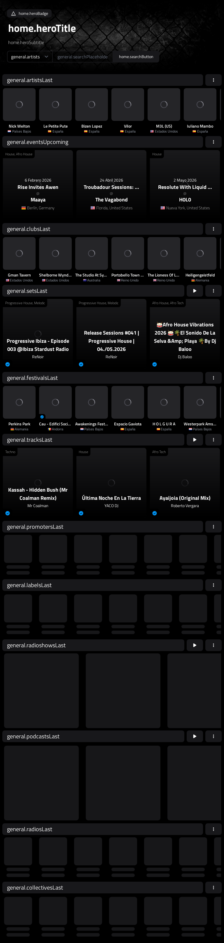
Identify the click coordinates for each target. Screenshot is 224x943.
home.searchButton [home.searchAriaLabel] (136, 56)
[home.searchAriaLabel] (82, 56)
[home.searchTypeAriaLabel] (29, 56)
